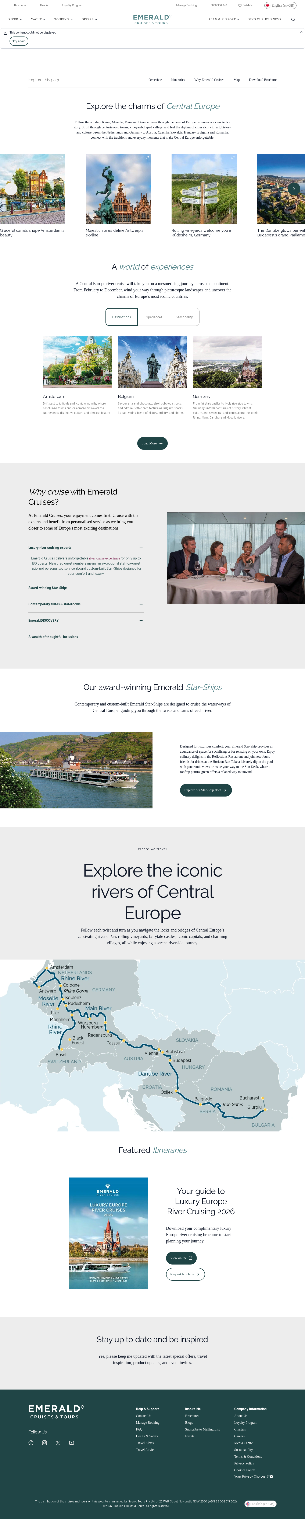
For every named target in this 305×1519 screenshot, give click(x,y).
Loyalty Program (69, 5)
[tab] (121, 317)
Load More (152, 443)
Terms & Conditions (248, 1456)
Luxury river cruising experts (86, 547)
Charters (240, 1429)
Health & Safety (147, 1436)
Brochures (17, 5)
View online (181, 1258)
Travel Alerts (145, 1443)
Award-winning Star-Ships (86, 587)
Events (41, 5)
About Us (240, 1416)
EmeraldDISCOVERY (86, 620)
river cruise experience (104, 558)
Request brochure (185, 1274)
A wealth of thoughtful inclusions (86, 636)
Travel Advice (145, 1450)
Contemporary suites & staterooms (86, 604)
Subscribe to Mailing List (202, 1429)
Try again (18, 41)
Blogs (189, 1422)
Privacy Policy (244, 1463)
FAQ (139, 1429)
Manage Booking (184, 5)
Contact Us (143, 1416)
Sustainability (243, 1450)
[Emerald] (152, 19)
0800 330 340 (216, 5)
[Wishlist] (246, 5)
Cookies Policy (244, 1470)
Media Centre (243, 1443)
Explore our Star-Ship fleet (206, 790)
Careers (239, 1436)
